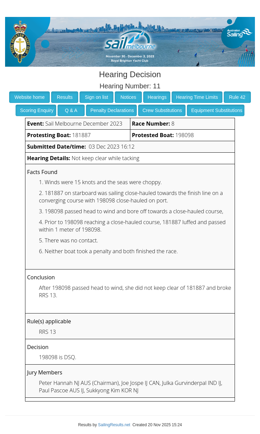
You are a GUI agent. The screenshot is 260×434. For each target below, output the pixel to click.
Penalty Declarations (112, 110)
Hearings (157, 97)
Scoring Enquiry (36, 110)
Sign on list (96, 97)
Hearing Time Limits (197, 97)
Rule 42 (237, 97)
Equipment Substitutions (216, 110)
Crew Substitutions (162, 110)
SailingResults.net (114, 424)
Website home (30, 97)
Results (65, 97)
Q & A (71, 110)
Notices (128, 97)
